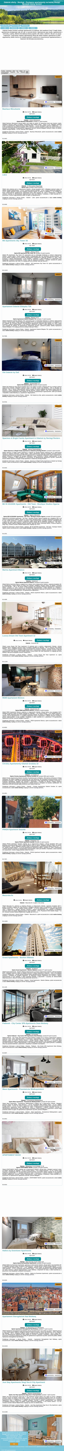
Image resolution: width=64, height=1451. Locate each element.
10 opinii (40, 385)
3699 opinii (46, 776)
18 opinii (42, 253)
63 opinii (41, 582)
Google (4, 1434)
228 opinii (53, 516)
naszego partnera (22, 133)
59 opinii (48, 1101)
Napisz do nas (51, 1446)
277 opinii (44, 970)
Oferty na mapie (16, 25)
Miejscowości (25, 25)
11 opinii (40, 121)
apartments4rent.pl (58, 1)
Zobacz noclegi (33, 117)
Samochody (14, 28)
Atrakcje (23, 28)
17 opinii (44, 319)
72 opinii (45, 1329)
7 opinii (48, 1395)
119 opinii (40, 1167)
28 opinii (44, 1263)
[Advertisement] (32, 55)
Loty (5, 28)
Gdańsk (58, 77)
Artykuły (33, 28)
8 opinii (36, 187)
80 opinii (49, 1036)
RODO (18, 1441)
